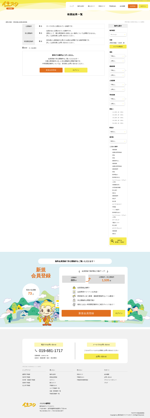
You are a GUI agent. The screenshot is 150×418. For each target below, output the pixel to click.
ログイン (52, 380)
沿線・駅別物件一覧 (55, 391)
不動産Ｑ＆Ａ (53, 385)
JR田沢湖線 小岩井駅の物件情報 (20, 24)
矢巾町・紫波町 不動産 (28, 380)
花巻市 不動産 (26, 382)
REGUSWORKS (140, 413)
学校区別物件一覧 (55, 393)
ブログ (106, 382)
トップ (66, 7)
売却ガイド (100, 7)
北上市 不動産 (26, 385)
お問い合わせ (108, 377)
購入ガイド (88, 7)
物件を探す (77, 7)
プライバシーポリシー (110, 380)
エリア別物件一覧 (55, 388)
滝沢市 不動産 (26, 377)
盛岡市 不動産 (9, 24)
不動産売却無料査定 (82, 380)
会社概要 (122, 7)
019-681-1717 (51, 351)
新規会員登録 (53, 377)
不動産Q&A (111, 7)
